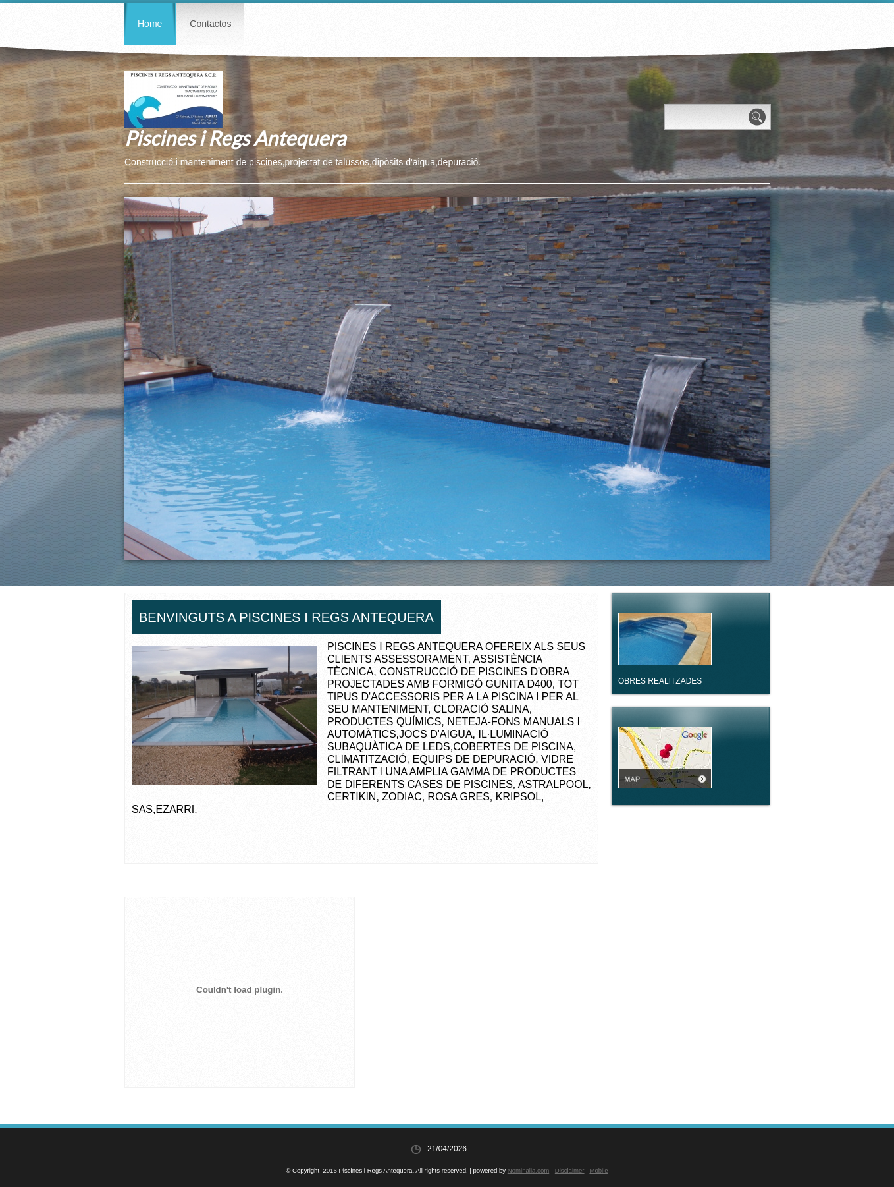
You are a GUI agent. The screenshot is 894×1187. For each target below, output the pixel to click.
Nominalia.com (528, 1170)
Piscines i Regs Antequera (235, 138)
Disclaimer (570, 1170)
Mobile (598, 1170)
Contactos (210, 23)
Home (150, 23)
